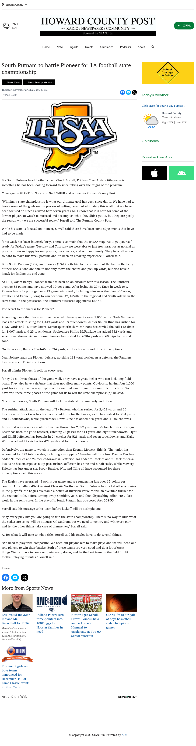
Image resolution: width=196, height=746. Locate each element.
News (60, 47)
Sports (74, 47)
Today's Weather (155, 95)
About (141, 47)
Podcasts (125, 47)
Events (89, 47)
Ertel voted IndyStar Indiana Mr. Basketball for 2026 (17, 610)
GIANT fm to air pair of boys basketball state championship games (121, 612)
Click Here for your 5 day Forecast (163, 105)
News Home (13, 82)
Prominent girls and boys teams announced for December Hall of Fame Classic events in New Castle (17, 668)
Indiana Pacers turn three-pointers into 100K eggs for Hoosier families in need (52, 614)
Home (46, 47)
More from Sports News (41, 82)
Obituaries (106, 47)
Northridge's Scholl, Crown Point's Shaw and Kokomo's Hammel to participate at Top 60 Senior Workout (86, 616)
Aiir (124, 734)
